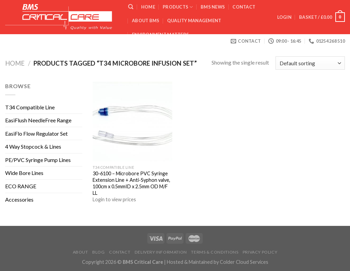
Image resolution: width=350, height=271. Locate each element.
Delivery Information (161, 252)
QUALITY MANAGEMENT (194, 20)
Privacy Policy (260, 252)
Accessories (19, 199)
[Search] (130, 6)
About (80, 252)
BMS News (213, 7)
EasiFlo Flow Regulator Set (36, 133)
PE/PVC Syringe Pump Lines (38, 160)
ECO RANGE (20, 186)
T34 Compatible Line (30, 107)
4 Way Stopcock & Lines (33, 146)
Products (178, 7)
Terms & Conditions (214, 252)
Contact (243, 7)
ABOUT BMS (145, 20)
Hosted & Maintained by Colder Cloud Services (217, 262)
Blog (98, 252)
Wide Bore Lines (24, 173)
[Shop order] (310, 63)
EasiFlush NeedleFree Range (38, 120)
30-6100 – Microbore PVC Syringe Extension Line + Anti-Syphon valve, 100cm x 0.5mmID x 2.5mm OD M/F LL (131, 183)
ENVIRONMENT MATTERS (160, 34)
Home (148, 7)
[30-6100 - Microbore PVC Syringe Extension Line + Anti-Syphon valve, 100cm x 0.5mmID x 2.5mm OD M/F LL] (132, 121)
